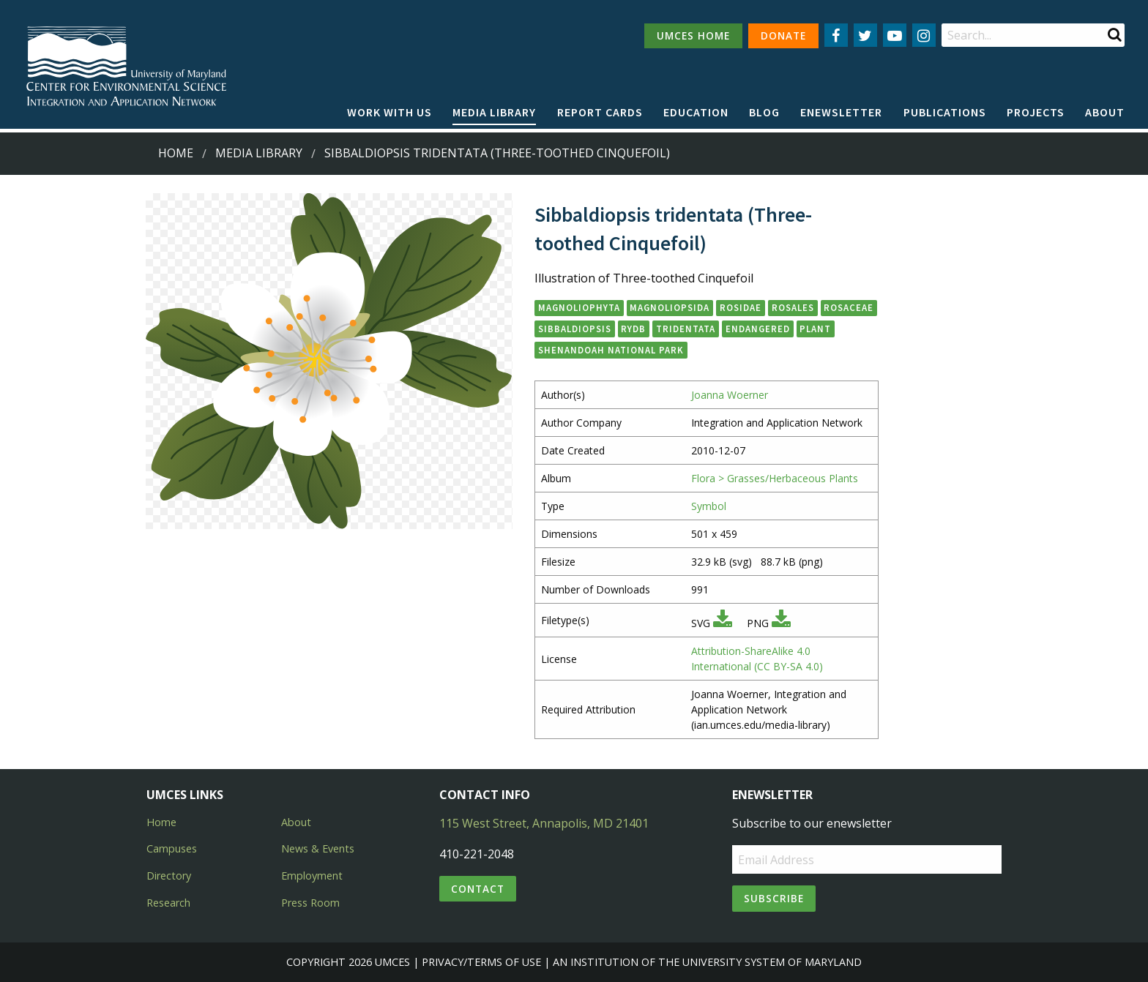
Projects (1036, 112)
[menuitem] (389, 112)
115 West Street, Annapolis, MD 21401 (544, 823)
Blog (764, 112)
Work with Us (389, 112)
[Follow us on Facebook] (836, 35)
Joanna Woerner (729, 395)
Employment (312, 875)
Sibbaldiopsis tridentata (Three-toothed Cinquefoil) (497, 153)
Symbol (708, 506)
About (1105, 112)
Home (175, 153)
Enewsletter (841, 112)
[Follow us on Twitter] (865, 35)
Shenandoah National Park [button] (611, 350)
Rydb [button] (633, 328)
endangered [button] (758, 328)
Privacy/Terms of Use (481, 962)
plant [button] (815, 328)
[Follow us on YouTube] (894, 35)
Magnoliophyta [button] (579, 307)
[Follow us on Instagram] (924, 35)
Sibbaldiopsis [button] (574, 328)
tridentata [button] (685, 328)
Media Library (494, 112)
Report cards (600, 112)
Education (695, 112)
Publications (944, 112)
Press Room (310, 903)
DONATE (783, 35)
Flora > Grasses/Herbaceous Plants (774, 478)
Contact (477, 889)
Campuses (171, 848)
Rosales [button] (793, 307)
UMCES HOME (693, 35)
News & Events (317, 848)
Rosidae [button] (740, 307)
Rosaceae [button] (848, 307)
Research (168, 903)
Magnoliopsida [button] (669, 307)
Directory (168, 875)
